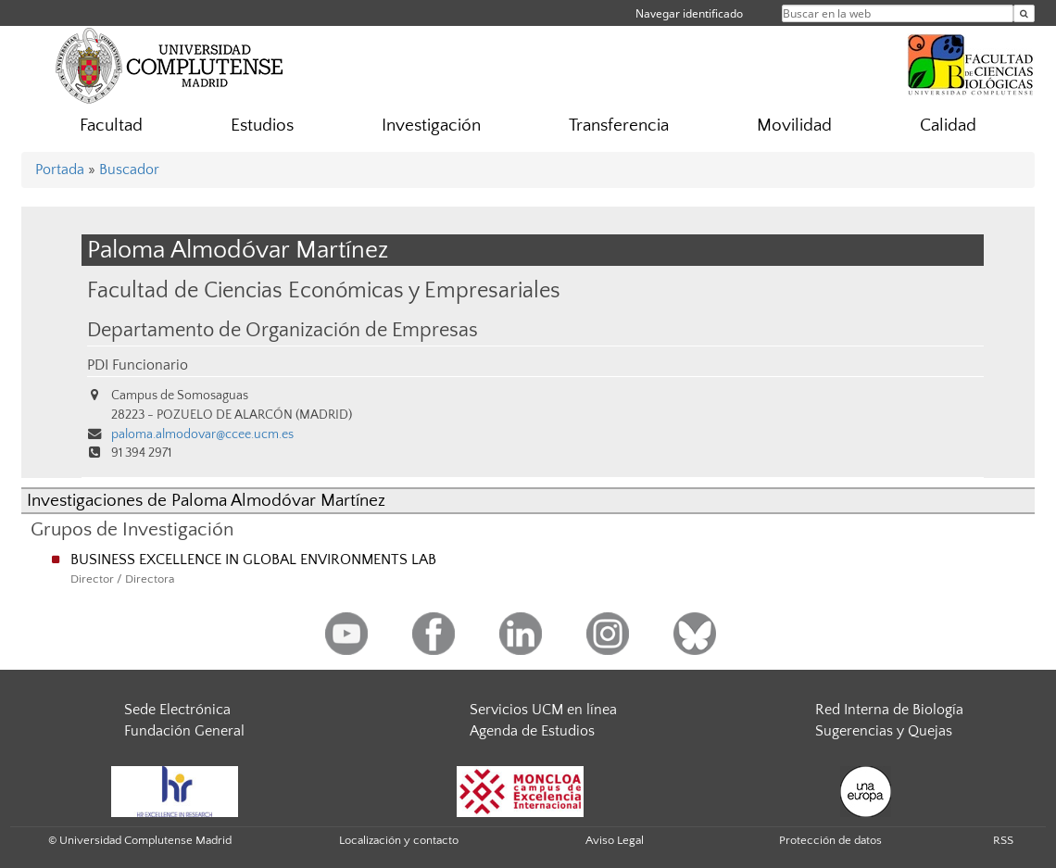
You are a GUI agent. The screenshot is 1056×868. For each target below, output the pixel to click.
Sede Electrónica (177, 709)
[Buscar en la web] (1024, 13)
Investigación (431, 125)
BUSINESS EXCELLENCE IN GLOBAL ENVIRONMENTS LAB (253, 559)
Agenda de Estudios (532, 731)
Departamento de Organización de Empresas (282, 331)
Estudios (262, 125)
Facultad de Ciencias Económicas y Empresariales (323, 290)
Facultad (111, 125)
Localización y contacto (399, 840)
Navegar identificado (689, 13)
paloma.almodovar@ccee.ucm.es (202, 434)
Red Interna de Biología (889, 709)
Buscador (129, 169)
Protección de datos (830, 840)
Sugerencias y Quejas (883, 731)
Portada (59, 169)
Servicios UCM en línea (543, 709)
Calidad (948, 125)
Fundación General (184, 731)
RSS (1003, 840)
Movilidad (794, 125)
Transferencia (619, 125)
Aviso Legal (614, 840)
